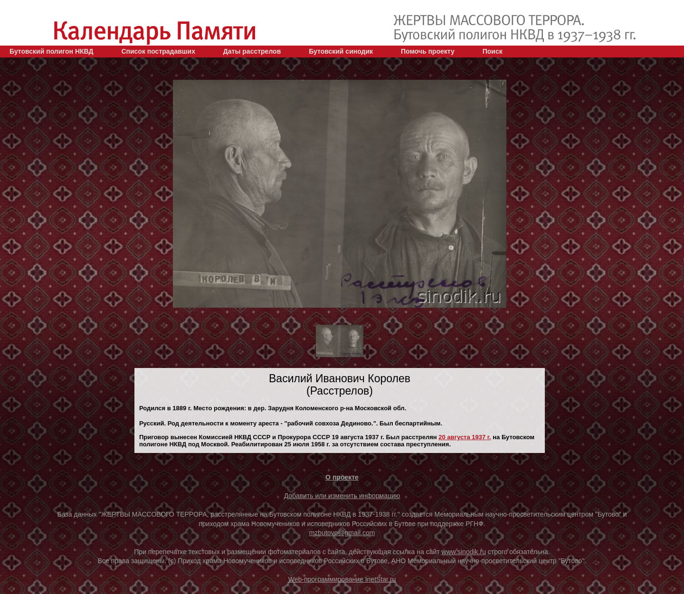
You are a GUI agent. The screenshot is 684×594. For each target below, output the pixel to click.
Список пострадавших (158, 51)
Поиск (493, 51)
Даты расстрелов (252, 51)
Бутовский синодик (341, 51)
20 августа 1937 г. (464, 437)
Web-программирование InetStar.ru (342, 579)
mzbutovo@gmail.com (342, 533)
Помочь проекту (428, 51)
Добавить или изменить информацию (342, 496)
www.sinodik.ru (464, 552)
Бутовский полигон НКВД (51, 51)
